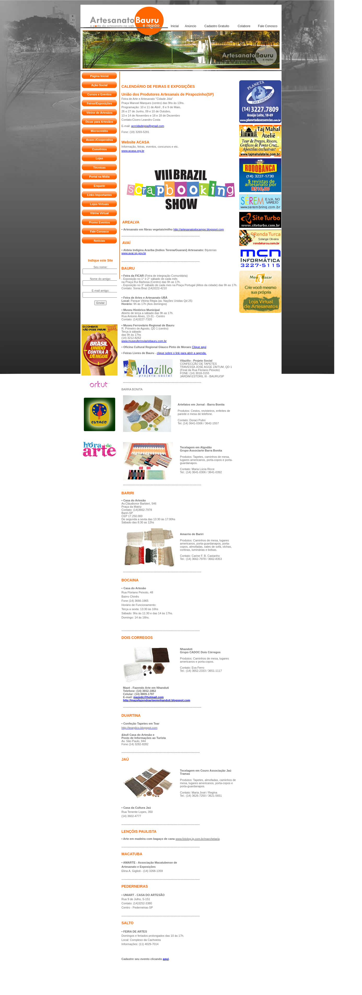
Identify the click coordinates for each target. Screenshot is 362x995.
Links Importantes (99, 194)
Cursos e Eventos (99, 94)
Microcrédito (99, 130)
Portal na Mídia (99, 176)
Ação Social (99, 85)
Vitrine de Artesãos (99, 112)
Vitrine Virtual (99, 213)
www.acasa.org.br (132, 150)
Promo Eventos (99, 222)
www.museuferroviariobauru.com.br (144, 341)
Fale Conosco (267, 26)
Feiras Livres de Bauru (138, 353)
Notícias (99, 240)
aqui (166, 959)
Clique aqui (199, 347)
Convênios (99, 149)
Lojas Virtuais (99, 204)
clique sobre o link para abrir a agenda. (181, 353)
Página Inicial (99, 76)
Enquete (99, 185)
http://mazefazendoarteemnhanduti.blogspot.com (156, 700)
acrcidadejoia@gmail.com (147, 126)
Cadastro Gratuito (217, 26)
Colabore (244, 26)
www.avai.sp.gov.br (133, 253)
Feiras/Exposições (99, 103)
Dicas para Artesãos (99, 121)
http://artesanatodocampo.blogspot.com (198, 229)
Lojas (99, 158)
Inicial (175, 26)
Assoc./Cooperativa (99, 139)
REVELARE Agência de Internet (175, 985)
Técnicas (99, 167)
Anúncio (190, 26)
